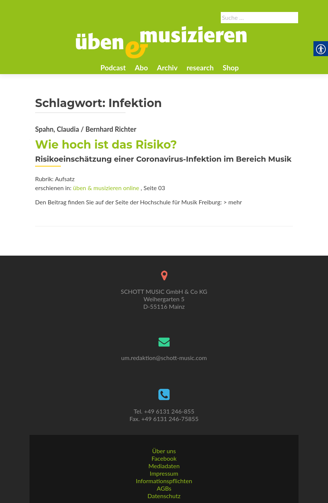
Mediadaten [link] (164, 465)
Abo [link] (141, 67)
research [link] (200, 67)
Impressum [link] (164, 473)
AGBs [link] (164, 488)
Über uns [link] (164, 450)
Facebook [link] (163, 458)
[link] (161, 41)
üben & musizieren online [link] (106, 187)
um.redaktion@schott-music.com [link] (164, 357)
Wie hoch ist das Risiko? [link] (106, 145)
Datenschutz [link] (164, 495)
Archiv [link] (167, 67)
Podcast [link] (113, 67)
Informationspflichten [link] (164, 480)
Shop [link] (231, 67)
